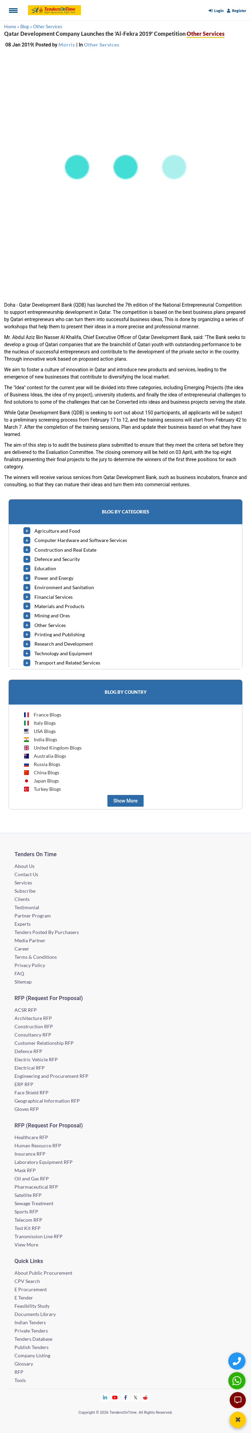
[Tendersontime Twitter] (135, 1397)
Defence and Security (57, 559)
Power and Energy (53, 578)
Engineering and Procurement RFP (51, 1076)
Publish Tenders (31, 1347)
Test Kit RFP (27, 1228)
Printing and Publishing (59, 634)
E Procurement (30, 1289)
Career (21, 949)
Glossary (23, 1364)
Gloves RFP (26, 1109)
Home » (11, 26)
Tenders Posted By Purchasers (46, 932)
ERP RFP (23, 1084)
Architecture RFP (33, 1018)
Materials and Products (59, 606)
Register (237, 10)
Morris (67, 44)
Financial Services (53, 597)
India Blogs (40, 739)
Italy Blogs (39, 723)
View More (26, 1245)
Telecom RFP (28, 1220)
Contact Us (26, 874)
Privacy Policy (29, 965)
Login (216, 10)
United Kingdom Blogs (52, 748)
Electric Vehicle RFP (36, 1059)
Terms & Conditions (35, 957)
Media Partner (29, 940)
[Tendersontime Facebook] (125, 1397)
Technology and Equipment (63, 653)
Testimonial (26, 907)
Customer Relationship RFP (44, 1043)
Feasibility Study (32, 1306)
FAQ (19, 973)
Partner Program (32, 916)
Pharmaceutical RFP (36, 1187)
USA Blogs (39, 731)
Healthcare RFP (31, 1137)
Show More (125, 801)
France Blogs (42, 715)
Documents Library (35, 1314)
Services (23, 882)
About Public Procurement (43, 1273)
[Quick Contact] (238, 1361)
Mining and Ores (52, 615)
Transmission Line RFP (38, 1236)
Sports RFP (26, 1211)
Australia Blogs (44, 756)
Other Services (47, 26)
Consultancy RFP (32, 1035)
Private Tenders (31, 1331)
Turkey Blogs (42, 789)
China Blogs (41, 772)
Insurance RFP (29, 1154)
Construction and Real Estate (65, 550)
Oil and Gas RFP (31, 1178)
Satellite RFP (28, 1195)
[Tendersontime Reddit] (145, 1397)
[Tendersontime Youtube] (115, 1397)
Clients (22, 899)
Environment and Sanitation (64, 587)
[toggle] (26, 530)
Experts (22, 924)
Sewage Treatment (33, 1203)
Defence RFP (28, 1051)
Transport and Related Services (67, 663)
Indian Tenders (30, 1322)
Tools (20, 1380)
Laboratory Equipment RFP (43, 1162)
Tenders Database (33, 1339)
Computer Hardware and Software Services (80, 540)
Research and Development (63, 644)
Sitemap (23, 982)
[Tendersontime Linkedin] (105, 1397)
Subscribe (24, 891)
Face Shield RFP (31, 1092)
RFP (18, 1372)
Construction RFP (33, 1026)
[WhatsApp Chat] (238, 1380)
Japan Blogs (41, 781)
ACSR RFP (25, 1010)
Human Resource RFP (37, 1145)
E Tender (23, 1298)
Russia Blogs (41, 764)
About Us (24, 866)
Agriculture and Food (57, 531)
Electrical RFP (29, 1068)
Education (45, 568)
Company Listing (32, 1355)
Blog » (26, 26)
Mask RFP (25, 1170)
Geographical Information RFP (47, 1101)
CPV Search (27, 1281)
